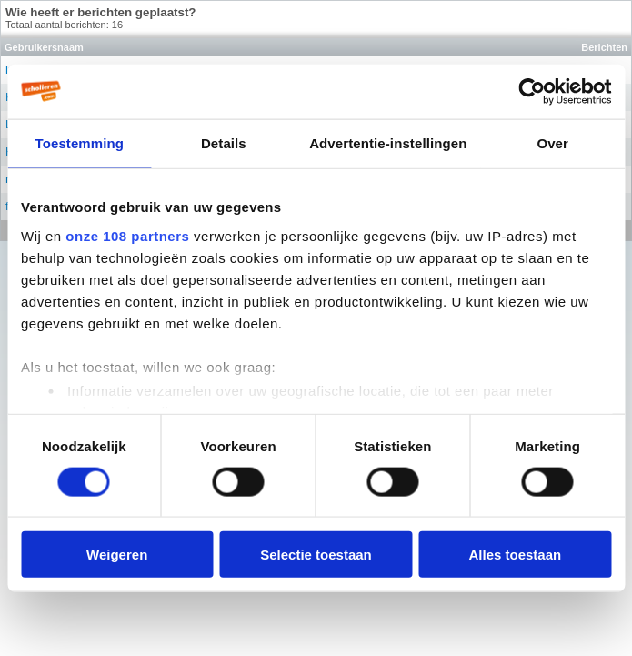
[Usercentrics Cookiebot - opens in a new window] (531, 91)
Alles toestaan (514, 554)
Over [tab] (552, 142)
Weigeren (116, 554)
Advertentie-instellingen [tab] (387, 142)
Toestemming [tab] (80, 142)
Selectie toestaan (316, 554)
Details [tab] (223, 142)
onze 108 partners (127, 235)
